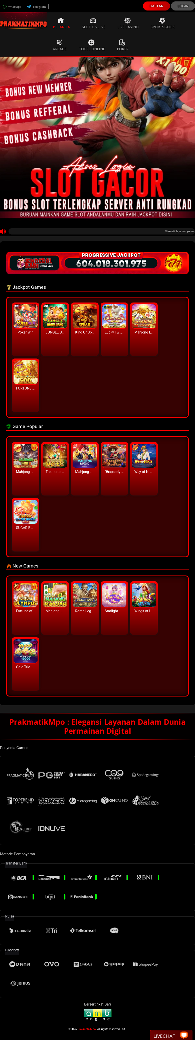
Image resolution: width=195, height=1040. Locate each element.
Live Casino (128, 23)
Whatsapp (12, 6)
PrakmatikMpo (87, 1029)
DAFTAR (156, 6)
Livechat (170, 1035)
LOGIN (183, 6)
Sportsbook (163, 23)
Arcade (60, 45)
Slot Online (93, 23)
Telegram (36, 6)
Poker (123, 45)
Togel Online (92, 45)
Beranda (61, 23)
